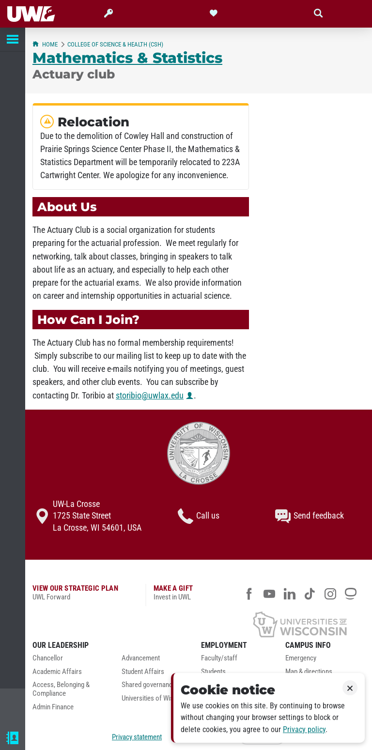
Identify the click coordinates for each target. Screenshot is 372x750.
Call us (198, 516)
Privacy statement (137, 737)
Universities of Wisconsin (157, 698)
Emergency (300, 658)
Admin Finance (53, 707)
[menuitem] (69, 661)
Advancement (141, 658)
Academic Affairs (57, 672)
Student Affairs (143, 672)
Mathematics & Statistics (127, 57)
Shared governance (149, 685)
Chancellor (47, 658)
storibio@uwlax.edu (150, 395)
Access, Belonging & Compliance (61, 689)
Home (45, 44)
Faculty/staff (219, 658)
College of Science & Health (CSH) (115, 44)
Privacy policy (304, 729)
